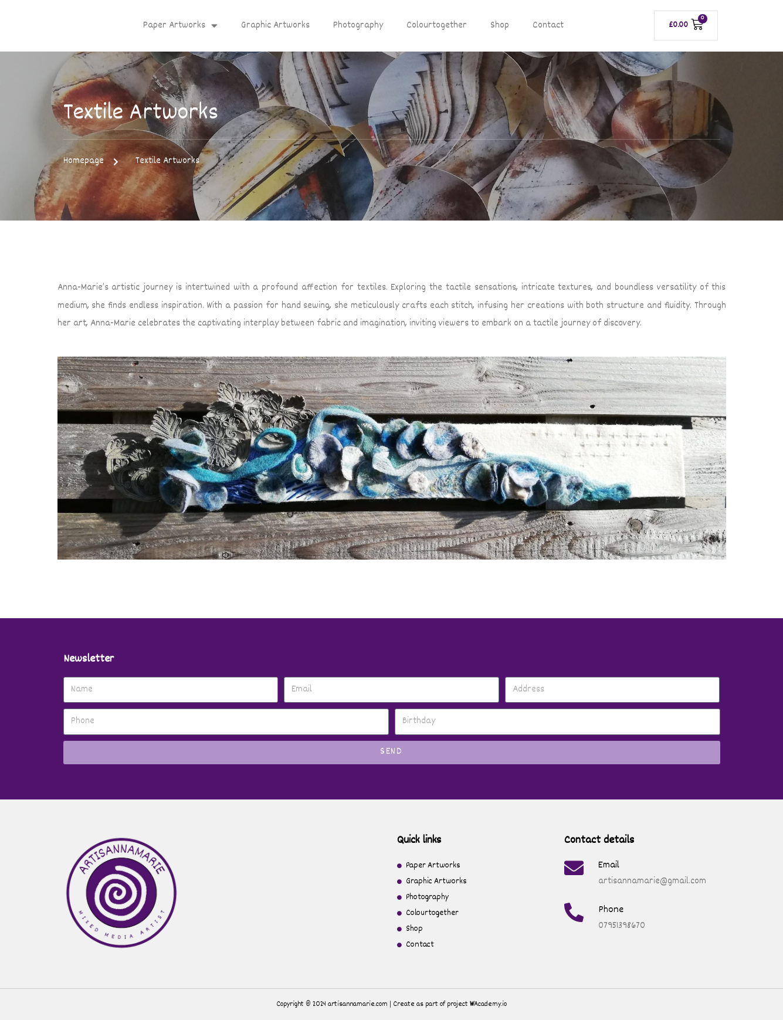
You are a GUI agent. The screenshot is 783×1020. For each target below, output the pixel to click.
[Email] (574, 867)
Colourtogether (436, 26)
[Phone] (574, 912)
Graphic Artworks (275, 26)
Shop (499, 26)
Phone (610, 910)
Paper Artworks (180, 25)
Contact (548, 26)
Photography (358, 26)
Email (608, 865)
